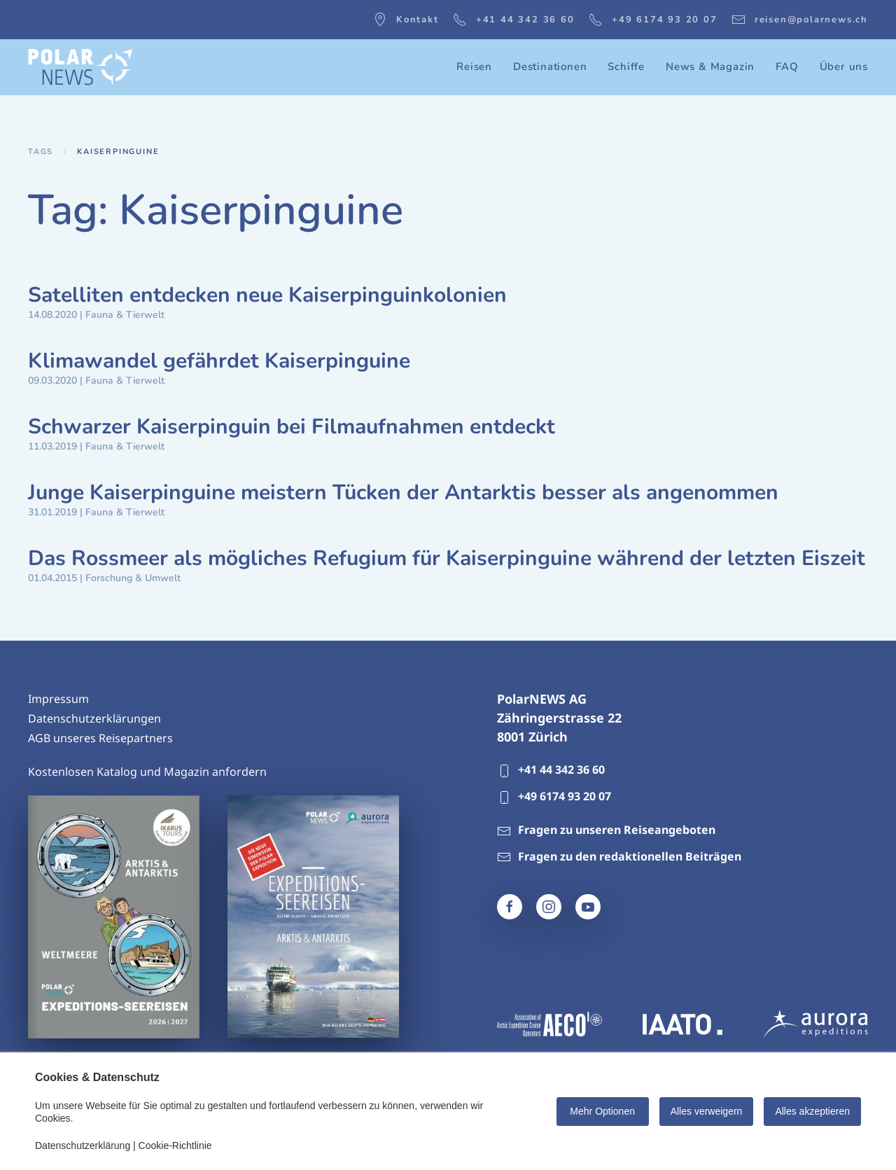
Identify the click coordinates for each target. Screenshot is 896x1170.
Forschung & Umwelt (133, 578)
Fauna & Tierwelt (124, 314)
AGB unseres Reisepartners (100, 738)
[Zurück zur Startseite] (80, 67)
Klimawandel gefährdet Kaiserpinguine (219, 361)
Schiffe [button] (626, 67)
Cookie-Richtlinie (175, 1145)
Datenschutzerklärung (82, 1145)
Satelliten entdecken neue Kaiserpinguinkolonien (267, 295)
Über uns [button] (844, 67)
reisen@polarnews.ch (800, 20)
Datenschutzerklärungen (94, 718)
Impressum (58, 698)
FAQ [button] (787, 67)
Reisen (474, 67)
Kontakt (406, 20)
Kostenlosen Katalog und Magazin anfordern (147, 771)
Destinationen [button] (550, 67)
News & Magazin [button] (710, 67)
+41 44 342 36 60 (514, 20)
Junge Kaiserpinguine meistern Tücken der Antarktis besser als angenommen (403, 492)
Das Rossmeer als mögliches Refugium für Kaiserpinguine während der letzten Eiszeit (446, 558)
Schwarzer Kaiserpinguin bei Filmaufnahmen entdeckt (291, 426)
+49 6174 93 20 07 (653, 20)
